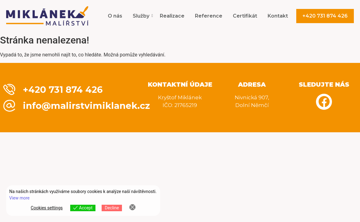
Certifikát (245, 16)
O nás (115, 16)
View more (19, 197)
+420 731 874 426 (325, 16)
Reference (208, 16)
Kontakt (278, 16)
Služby (142, 16)
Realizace (172, 16)
